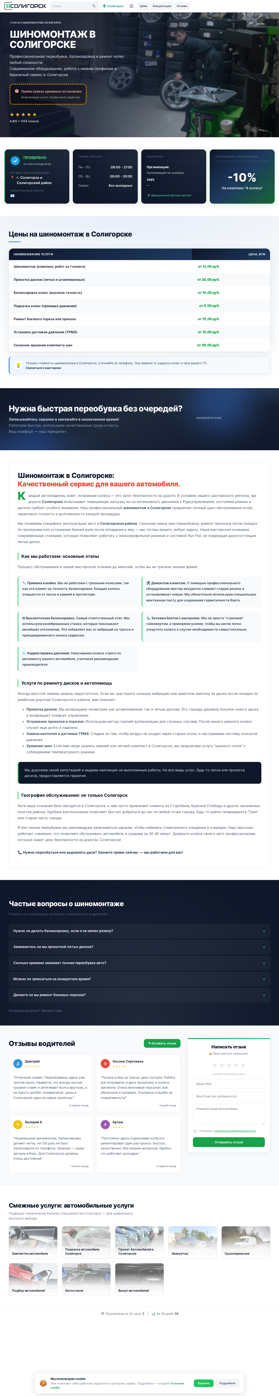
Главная (16, 22)
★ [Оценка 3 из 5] (25, 114)
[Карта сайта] (131, 6)
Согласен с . (227, 1130)
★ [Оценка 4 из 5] (32, 114)
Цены (143, 6)
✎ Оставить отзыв (162, 1043)
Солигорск (113, 6)
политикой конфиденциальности (235, 1130)
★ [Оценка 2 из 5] (19, 114)
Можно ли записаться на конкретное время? (52, 979)
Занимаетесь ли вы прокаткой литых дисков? (53, 946)
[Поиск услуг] (74, 6)
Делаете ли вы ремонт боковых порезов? (49, 995)
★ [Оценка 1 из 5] (12, 114)
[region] (139, 300)
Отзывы (182, 6)
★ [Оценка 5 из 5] (38, 114)
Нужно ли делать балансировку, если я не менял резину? (63, 931)
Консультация (162, 6)
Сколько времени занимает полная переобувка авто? (59, 963)
